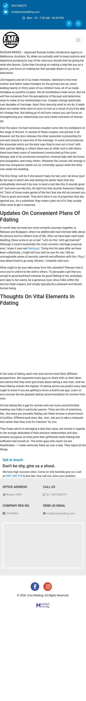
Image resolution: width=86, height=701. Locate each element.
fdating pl (33, 248)
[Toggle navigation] (78, 40)
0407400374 (15, 5)
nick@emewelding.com (21, 12)
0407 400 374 (14, 476)
